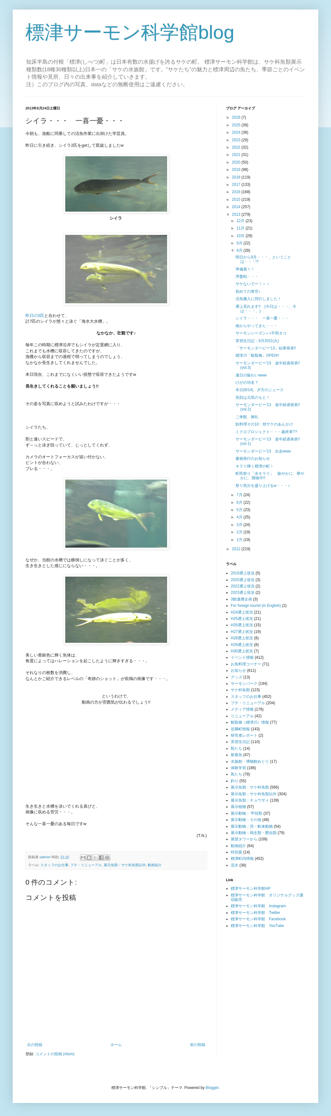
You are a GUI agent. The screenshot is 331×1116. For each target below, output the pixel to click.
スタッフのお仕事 (54, 865)
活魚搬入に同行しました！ (258, 299)
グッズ (236, 677)
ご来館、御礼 (249, 417)
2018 (237, 177)
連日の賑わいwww (251, 375)
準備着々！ (245, 269)
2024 (237, 132)
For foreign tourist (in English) (256, 605)
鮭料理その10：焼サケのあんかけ (264, 424)
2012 (237, 549)
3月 (239, 525)
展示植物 (238, 806)
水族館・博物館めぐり (250, 761)
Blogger (212, 1087)
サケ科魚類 (240, 690)
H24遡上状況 (242, 612)
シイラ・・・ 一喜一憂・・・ (262, 318)
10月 (241, 236)
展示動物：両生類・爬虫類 (254, 833)
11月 (241, 228)
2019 (237, 169)
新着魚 (236, 755)
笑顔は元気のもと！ (253, 397)
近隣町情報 (240, 729)
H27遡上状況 (242, 631)
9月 (239, 243)
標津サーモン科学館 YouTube (257, 925)
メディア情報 (242, 709)
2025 (237, 125)
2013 (237, 214)
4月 (239, 517)
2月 (239, 532)
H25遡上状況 (242, 618)
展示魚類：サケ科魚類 (250, 787)
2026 (237, 117)
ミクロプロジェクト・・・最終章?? (266, 432)
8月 (239, 250)
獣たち (236, 748)
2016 (237, 192)
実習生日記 (240, 742)
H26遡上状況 (242, 625)
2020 (237, 162)
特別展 (236, 852)
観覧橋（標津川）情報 (250, 722)
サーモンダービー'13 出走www (263, 451)
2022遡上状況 (243, 586)
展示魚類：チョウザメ (250, 800)
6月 (239, 502)
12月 (241, 221)
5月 (239, 510)
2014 (237, 207)
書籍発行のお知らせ (253, 458)
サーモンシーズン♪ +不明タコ (261, 333)
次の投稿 (34, 1044)
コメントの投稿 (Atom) (54, 1054)
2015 (237, 199)
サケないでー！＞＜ (253, 284)
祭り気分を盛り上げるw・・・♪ (263, 485)
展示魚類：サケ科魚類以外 (125, 865)
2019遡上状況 (243, 573)
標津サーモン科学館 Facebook (258, 919)
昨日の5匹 (34, 315)
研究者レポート (244, 735)
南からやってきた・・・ (257, 326)
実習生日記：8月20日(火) (257, 341)
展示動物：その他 (246, 820)
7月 (239, 495)
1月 (239, 539)
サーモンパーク (244, 683)
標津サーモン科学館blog (129, 32)
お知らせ (238, 670)
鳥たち (236, 774)
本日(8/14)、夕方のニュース (260, 390)
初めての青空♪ (248, 291)
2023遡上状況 (243, 592)
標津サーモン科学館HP (251, 888)
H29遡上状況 (242, 644)
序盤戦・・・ (247, 276)
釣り (234, 781)
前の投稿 (197, 1044)
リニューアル (242, 716)
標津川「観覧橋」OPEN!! (257, 355)
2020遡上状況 (243, 580)
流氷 (234, 865)
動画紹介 (155, 865)
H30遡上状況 (242, 651)
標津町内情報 (242, 858)
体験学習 (238, 768)
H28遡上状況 (242, 638)
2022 (237, 147)
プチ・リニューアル (86, 865)
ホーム (116, 1044)
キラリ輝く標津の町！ (255, 466)
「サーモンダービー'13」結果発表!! (266, 348)
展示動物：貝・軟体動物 (252, 826)
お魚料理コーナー (246, 664)
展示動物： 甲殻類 (246, 813)
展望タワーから (244, 839)
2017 (237, 184)
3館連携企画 (241, 599)
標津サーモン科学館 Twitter (255, 912)
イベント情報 (242, 657)
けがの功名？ (247, 382)
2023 (237, 140)
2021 (237, 154)
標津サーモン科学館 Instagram (258, 906)
